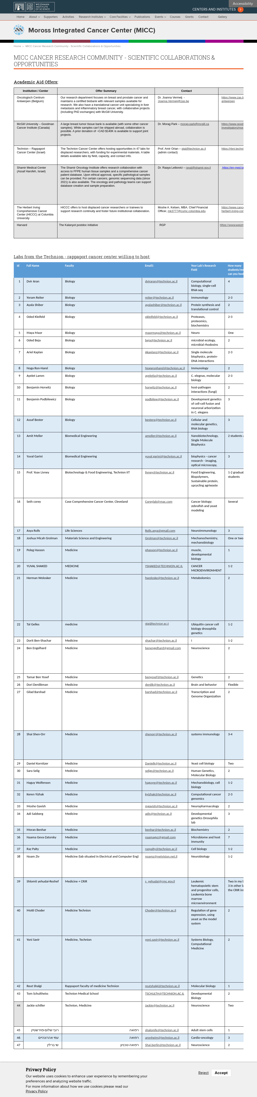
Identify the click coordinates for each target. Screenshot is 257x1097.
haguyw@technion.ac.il (161, 783)
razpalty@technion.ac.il (161, 849)
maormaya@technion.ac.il (163, 333)
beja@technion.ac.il (158, 340)
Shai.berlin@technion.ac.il (163, 1045)
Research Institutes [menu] (91, 17)
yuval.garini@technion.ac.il (163, 456)
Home (20, 17)
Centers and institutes (214, 9)
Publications (142, 17)
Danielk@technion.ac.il (160, 763)
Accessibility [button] (243, 3)
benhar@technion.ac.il (160, 830)
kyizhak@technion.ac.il (160, 794)
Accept (221, 1073)
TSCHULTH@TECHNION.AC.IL (164, 993)
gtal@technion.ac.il (194, 148)
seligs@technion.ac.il (159, 771)
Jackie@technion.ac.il (159, 1005)
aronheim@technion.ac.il (162, 1038)
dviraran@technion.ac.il (161, 281)
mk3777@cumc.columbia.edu (187, 211)
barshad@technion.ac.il (161, 692)
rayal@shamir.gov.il (198, 167)
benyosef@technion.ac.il (162, 677)
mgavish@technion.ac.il (161, 806)
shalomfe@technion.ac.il (162, 1030)
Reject (203, 1073)
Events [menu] (159, 17)
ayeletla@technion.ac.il (161, 376)
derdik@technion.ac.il (160, 685)
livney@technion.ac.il (159, 472)
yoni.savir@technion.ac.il (162, 940)
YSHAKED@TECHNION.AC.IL (164, 566)
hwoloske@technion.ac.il (162, 578)
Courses (175, 17)
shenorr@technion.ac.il (161, 734)
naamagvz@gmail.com (160, 837)
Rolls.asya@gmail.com (160, 531)
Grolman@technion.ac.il (161, 538)
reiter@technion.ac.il (159, 297)
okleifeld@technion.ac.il (161, 317)
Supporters (51, 17)
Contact (203, 17)
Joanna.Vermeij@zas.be (173, 101)
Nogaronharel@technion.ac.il (165, 368)
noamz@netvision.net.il (161, 856)
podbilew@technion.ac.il (162, 399)
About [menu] (33, 17)
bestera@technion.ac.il (160, 420)
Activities (68, 17)
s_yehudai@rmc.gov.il (160, 881)
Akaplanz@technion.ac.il (161, 352)
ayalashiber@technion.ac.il (163, 305)
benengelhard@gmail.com (163, 648)
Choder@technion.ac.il (160, 910)
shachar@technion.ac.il (161, 640)
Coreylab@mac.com (158, 501)
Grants (189, 17)
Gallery (222, 17)
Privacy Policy (37, 1091)
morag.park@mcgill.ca (194, 124)
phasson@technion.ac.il (161, 550)
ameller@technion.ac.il (161, 436)
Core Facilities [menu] (119, 17)
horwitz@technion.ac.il (161, 387)
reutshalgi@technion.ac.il (162, 986)
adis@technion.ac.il (158, 814)
